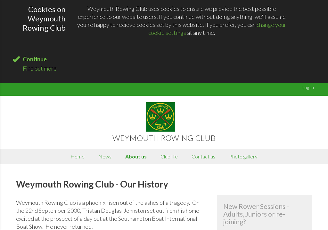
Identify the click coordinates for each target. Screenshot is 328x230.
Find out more (40, 68)
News (104, 156)
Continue (35, 59)
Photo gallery (243, 156)
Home (77, 156)
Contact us (203, 156)
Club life (169, 156)
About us (136, 156)
